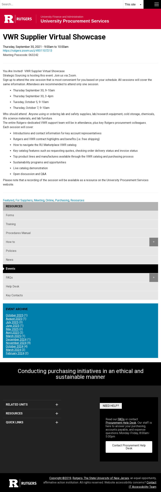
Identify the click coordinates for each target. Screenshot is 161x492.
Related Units (32, 404)
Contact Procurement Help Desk (129, 447)
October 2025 (14, 315)
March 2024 (13, 350)
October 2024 (14, 346)
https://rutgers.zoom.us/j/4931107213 (27, 50)
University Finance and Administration (62, 16)
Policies (11, 251)
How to (10, 242)
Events (10, 268)
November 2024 (16, 343)
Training (11, 224)
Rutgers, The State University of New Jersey (100, 478)
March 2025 (13, 336)
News (9, 259)
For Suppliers (24, 200)
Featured (8, 200)
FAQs (9, 277)
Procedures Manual (18, 233)
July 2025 (12, 322)
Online (50, 200)
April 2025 (12, 332)
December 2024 (16, 339)
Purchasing (62, 200)
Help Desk (12, 286)
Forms (10, 215)
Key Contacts (14, 295)
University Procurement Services (75, 21)
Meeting (39, 200)
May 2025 (12, 329)
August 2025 (14, 318)
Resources (77, 200)
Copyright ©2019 (60, 478)
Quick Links (32, 422)
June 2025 (12, 325)
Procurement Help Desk (121, 422)
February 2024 (15, 353)
